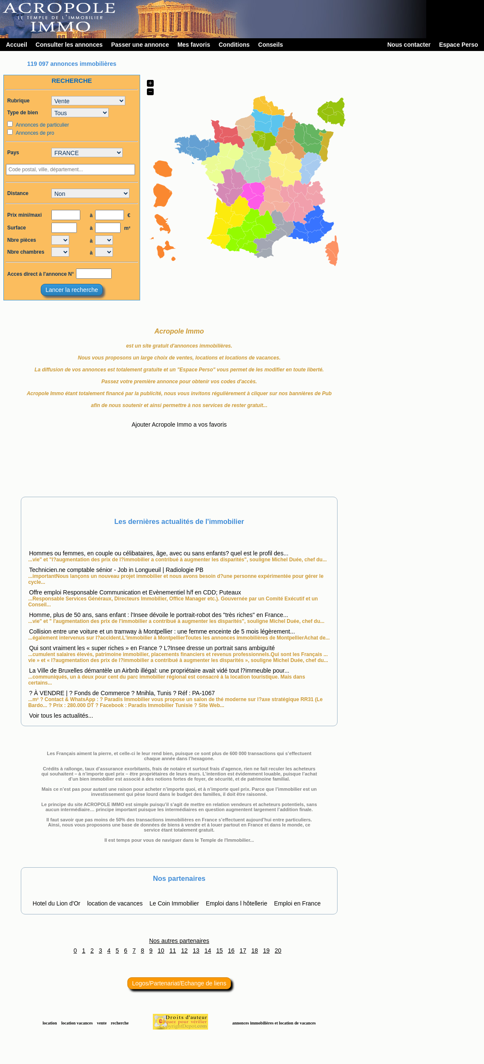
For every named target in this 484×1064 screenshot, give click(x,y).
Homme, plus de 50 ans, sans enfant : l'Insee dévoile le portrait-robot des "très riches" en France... (158, 614)
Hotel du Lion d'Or (56, 903)
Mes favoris (193, 44)
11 (172, 950)
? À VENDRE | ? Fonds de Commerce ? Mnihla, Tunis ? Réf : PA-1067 (122, 693)
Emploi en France (297, 903)
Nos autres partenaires (179, 940)
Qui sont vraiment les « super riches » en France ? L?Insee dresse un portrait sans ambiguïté (152, 648)
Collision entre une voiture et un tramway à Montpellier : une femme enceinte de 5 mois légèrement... (162, 631)
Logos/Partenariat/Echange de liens (179, 983)
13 (196, 950)
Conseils (270, 44)
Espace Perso (458, 44)
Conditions (234, 44)
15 (219, 950)
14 (208, 950)
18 (254, 950)
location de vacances (115, 903)
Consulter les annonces (69, 44)
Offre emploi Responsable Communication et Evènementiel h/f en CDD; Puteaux (135, 592)
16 (231, 950)
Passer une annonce (140, 44)
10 (161, 950)
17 (242, 950)
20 (278, 950)
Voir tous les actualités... (61, 715)
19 (266, 950)
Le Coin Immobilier (174, 903)
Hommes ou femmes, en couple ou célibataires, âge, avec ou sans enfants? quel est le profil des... (158, 553)
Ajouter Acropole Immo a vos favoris (179, 424)
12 (184, 950)
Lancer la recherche (71, 289)
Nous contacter (409, 44)
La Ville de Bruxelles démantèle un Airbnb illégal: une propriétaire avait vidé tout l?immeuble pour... (159, 670)
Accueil (16, 44)
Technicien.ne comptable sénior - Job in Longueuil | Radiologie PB (116, 569)
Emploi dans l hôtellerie (236, 903)
